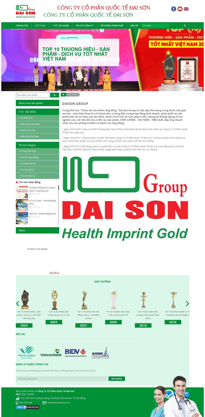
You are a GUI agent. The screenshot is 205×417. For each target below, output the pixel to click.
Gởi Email (116, 378)
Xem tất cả (54, 272)
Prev (18, 303)
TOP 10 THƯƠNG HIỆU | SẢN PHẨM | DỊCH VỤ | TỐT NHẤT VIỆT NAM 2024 (29, 315)
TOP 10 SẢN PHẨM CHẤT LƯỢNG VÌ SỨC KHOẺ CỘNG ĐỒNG (147, 315)
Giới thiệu (72, 94)
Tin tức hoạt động (28, 182)
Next (188, 303)
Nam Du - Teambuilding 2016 (42, 213)
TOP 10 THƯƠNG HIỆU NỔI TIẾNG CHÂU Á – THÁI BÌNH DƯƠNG (88, 315)
